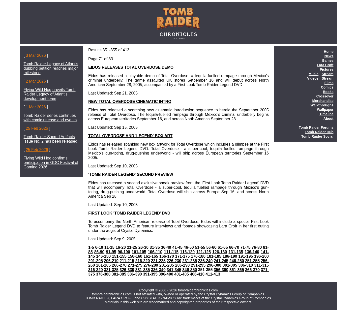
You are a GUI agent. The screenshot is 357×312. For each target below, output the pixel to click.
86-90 (99, 252)
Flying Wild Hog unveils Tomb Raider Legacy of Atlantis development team (50, 94)
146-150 (103, 256)
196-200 (261, 256)
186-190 (230, 256)
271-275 (135, 265)
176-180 (198, 256)
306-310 (245, 265)
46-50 (189, 247)
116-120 (187, 252)
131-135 (236, 252)
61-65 (223, 247)
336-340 (158, 270)
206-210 (111, 261)
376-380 (103, 274)
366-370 (252, 270)
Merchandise (322, 101)
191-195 (245, 256)
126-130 (219, 252)
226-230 (174, 261)
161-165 (151, 256)
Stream (327, 74)
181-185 (214, 256)
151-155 (119, 256)
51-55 (200, 247)
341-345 (174, 270)
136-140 (252, 252)
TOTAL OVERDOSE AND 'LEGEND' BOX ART (130, 136)
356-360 (221, 270)
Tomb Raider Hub (319, 132)
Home (328, 52)
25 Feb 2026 (37, 128)
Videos (313, 78)
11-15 (109, 247)
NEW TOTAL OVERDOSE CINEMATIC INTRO (129, 101)
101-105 (139, 252)
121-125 (203, 252)
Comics (327, 87)
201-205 (95, 261)
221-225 (158, 261)
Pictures (326, 69)
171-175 (182, 256)
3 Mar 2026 (36, 55)
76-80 (257, 247)
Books (328, 92)
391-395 (150, 274)
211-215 (127, 261)
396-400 (166, 274)
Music (314, 74)
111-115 (171, 252)
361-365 (236, 270)
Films (328, 83)
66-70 (234, 247)
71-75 (245, 247)
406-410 (197, 274)
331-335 (142, 270)
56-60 (211, 247)
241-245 (221, 261)
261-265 (103, 265)
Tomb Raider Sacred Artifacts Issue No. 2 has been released (50, 139)
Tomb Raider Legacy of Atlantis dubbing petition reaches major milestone (51, 68)
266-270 (119, 265)
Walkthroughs (321, 105)
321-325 (111, 270)
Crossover (324, 96)
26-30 (143, 247)
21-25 (132, 247)
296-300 (214, 265)
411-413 (213, 274)
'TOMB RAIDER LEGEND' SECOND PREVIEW (130, 174)
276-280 (151, 265)
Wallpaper (325, 110)
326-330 (127, 270)
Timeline (326, 114)
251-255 (252, 261)
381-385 (119, 274)
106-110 (155, 252)
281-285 (166, 265)
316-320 (95, 270)
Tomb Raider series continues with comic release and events (50, 117)
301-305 (230, 265)
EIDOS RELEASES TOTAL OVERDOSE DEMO (131, 67)
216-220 (142, 261)
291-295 (198, 265)
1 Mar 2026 (36, 107)
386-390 (134, 274)
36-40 (166, 247)
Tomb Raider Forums (316, 127)
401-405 (181, 274)
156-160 (135, 256)
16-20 (121, 247)
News (328, 56)
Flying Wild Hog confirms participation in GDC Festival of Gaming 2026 (51, 162)
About (328, 119)
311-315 (261, 265)
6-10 (99, 247)
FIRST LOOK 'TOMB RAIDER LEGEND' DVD (129, 213)
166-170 (166, 256)
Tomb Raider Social (317, 136)
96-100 (124, 252)
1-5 (91, 247)
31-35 (155, 247)
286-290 (182, 265)
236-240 (205, 261)
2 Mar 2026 (36, 81)
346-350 (189, 270)
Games (327, 60)
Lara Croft (325, 65)
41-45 (177, 247)
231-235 (189, 261)
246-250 (236, 261)
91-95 (111, 252)
